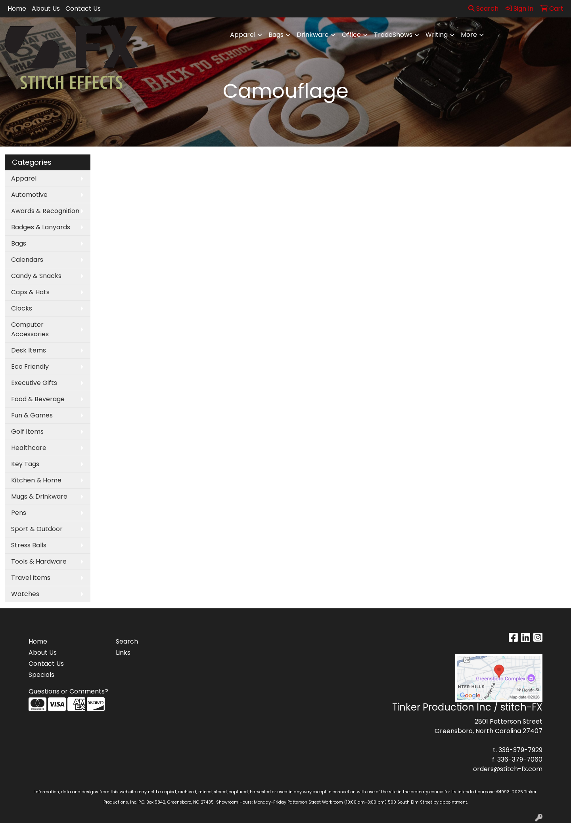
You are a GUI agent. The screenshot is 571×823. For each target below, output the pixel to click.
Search (483, 8)
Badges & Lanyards (40, 227)
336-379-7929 (520, 749)
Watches (25, 593)
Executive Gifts (34, 382)
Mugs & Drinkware (39, 496)
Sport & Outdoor (37, 528)
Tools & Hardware (39, 561)
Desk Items (28, 350)
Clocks (21, 308)
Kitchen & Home (36, 480)
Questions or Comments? (68, 691)
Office (351, 34)
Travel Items (30, 577)
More (469, 34)
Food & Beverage (38, 399)
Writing (436, 34)
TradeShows (393, 34)
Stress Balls (28, 545)
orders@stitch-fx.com (507, 768)
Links (123, 652)
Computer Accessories (30, 329)
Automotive (29, 194)
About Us (46, 8)
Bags (276, 34)
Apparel (242, 34)
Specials (41, 674)
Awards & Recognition (45, 210)
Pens (18, 512)
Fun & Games (32, 415)
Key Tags (25, 464)
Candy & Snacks (36, 275)
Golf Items (27, 431)
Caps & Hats (30, 292)
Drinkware (313, 34)
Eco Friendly (30, 366)
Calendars (27, 259)
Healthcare (28, 447)
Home (17, 8)
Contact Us (83, 8)
